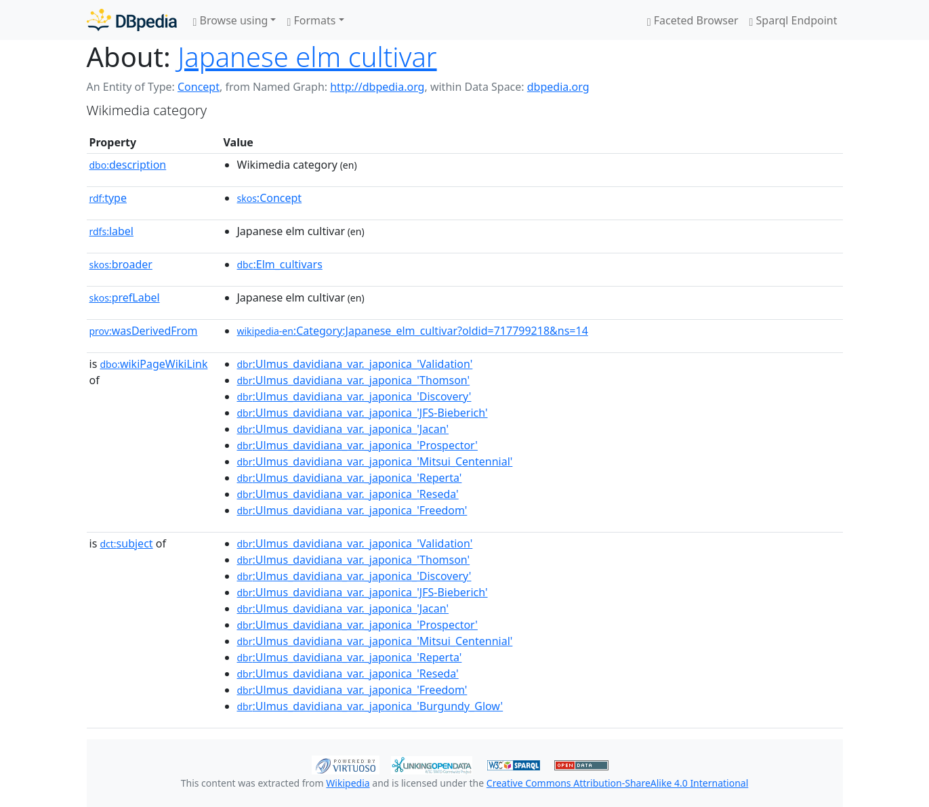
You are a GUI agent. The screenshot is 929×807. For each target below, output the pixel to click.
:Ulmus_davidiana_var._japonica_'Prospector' (357, 445)
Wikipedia (347, 783)
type (108, 197)
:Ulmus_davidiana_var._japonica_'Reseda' (348, 494)
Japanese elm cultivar (307, 56)
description (128, 164)
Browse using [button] (230, 20)
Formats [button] (311, 20)
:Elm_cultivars (280, 264)
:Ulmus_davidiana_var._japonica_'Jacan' (343, 428)
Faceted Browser (693, 20)
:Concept (269, 197)
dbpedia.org (558, 86)
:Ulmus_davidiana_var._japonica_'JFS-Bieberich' (362, 412)
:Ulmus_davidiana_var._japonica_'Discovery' (354, 396)
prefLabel (124, 297)
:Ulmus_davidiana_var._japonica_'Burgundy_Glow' (370, 706)
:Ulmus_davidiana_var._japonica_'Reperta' (349, 477)
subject (126, 543)
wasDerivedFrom (143, 330)
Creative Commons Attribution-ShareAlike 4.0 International (617, 783)
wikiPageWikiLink (153, 363)
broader (120, 264)
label (111, 231)
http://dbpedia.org (377, 86)
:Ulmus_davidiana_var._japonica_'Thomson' (353, 380)
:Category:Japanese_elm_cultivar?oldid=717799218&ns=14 (412, 330)
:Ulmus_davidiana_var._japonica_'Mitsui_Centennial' (375, 461)
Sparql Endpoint (793, 20)
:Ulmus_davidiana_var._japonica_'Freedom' (352, 510)
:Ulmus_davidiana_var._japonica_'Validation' (355, 363)
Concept (199, 86)
